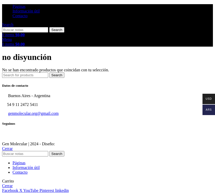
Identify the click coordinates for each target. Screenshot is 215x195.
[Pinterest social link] (47, 190)
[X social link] (21, 190)
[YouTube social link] (31, 190)
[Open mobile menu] (7, 39)
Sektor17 (63, 144)
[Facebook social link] (10, 190)
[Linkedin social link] (62, 190)
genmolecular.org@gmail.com (33, 113)
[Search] (8, 24)
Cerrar (7, 148)
